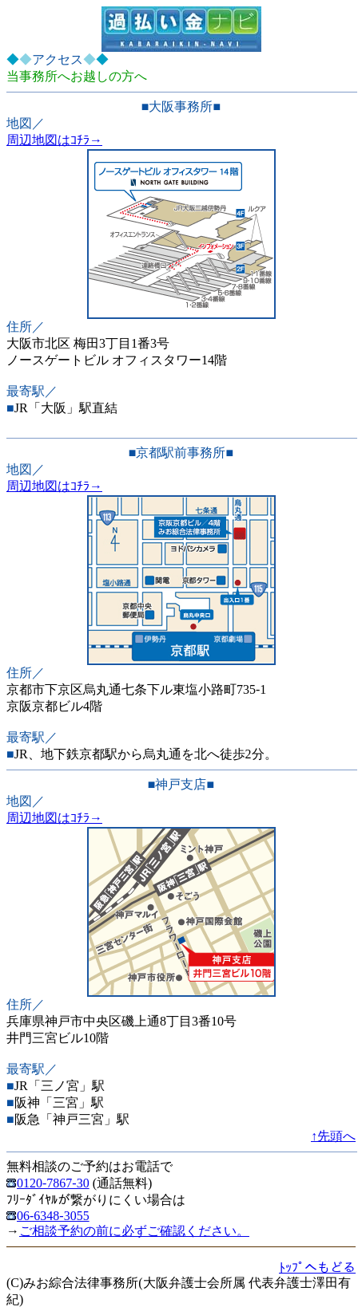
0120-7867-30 (48, 1183)
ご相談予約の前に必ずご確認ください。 (134, 1231)
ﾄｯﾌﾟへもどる (317, 1267)
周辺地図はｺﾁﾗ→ (54, 140)
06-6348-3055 (48, 1215)
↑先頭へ (333, 1136)
